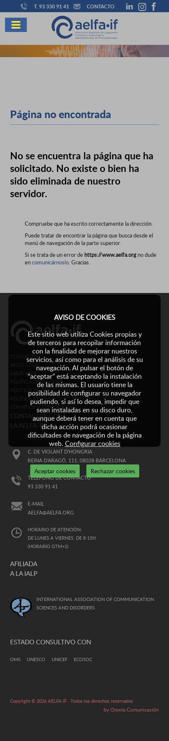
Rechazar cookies (113, 471)
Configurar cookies (92, 443)
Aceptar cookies (54, 471)
